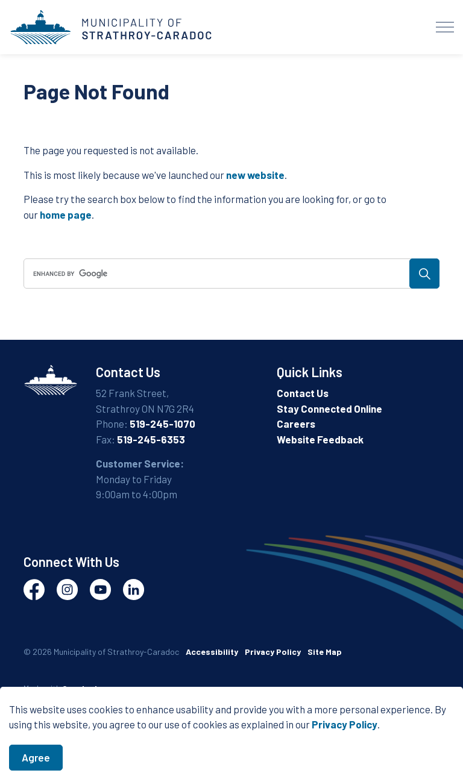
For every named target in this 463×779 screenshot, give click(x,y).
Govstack (80, 688)
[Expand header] (445, 27)
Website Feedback (320, 439)
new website (255, 175)
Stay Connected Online (329, 408)
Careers (296, 424)
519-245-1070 (162, 424)
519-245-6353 (151, 439)
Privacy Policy (344, 742)
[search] (229, 273)
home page (66, 214)
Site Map (324, 651)
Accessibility (212, 651)
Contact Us (303, 393)
